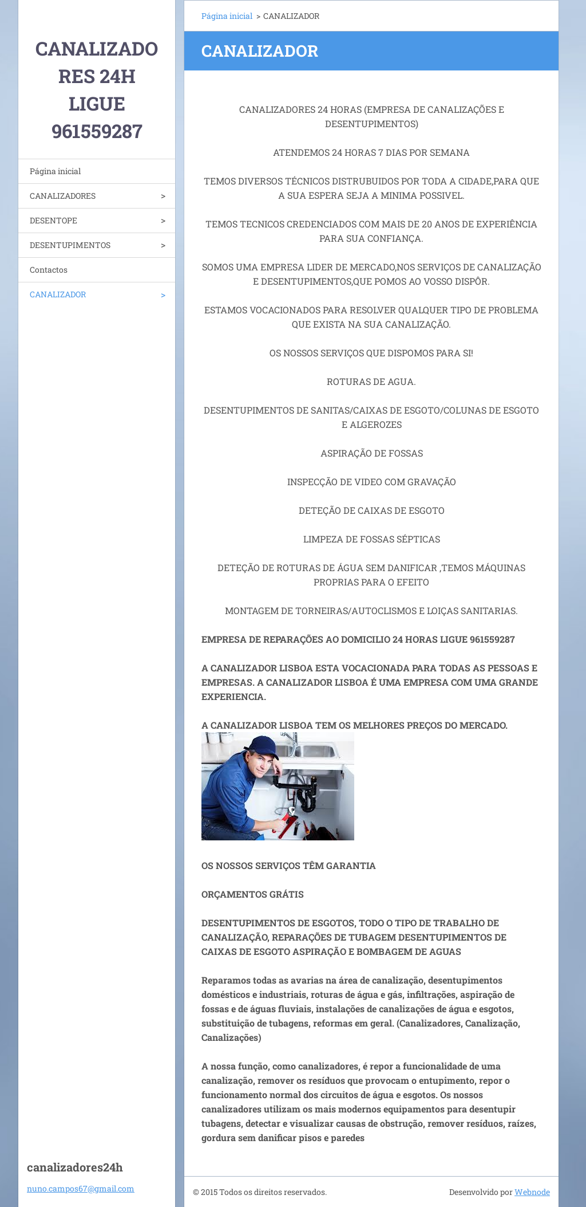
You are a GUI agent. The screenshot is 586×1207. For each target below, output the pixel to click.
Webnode (532, 1191)
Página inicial (55, 171)
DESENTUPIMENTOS (70, 244)
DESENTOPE (53, 220)
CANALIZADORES (63, 195)
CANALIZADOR (58, 294)
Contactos (49, 269)
